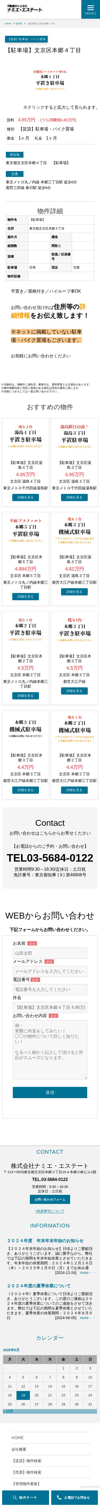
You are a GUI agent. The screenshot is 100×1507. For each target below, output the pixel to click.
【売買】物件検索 (28, 1452)
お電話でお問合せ (77, 1498)
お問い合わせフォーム (50, 1179)
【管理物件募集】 (26, 1463)
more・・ (88, 1252)
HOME (19, 1417)
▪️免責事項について (50, 1191)
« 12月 (8, 1391)
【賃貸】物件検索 (26, 1440)
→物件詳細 (25, 492)
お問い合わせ (22, 1475)
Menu (90, 13)
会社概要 (20, 1429)
